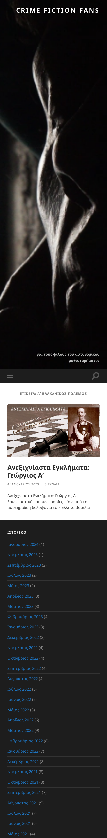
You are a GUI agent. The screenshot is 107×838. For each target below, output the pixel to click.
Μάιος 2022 (18, 710)
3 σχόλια (52, 484)
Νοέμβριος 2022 (22, 647)
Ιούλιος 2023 (19, 575)
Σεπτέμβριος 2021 (24, 792)
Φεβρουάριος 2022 (25, 740)
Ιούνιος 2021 (19, 823)
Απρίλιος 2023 (20, 596)
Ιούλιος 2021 (19, 813)
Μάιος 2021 (18, 834)
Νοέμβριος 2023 (22, 554)
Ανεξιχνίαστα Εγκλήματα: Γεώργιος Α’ (48, 471)
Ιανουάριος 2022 (22, 751)
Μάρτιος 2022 (20, 730)
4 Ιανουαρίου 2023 (23, 484)
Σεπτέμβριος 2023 (24, 565)
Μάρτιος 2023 (20, 606)
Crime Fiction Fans (58, 10)
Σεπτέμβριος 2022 (24, 668)
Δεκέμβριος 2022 (23, 637)
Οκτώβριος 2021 (22, 782)
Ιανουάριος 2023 (22, 627)
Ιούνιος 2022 (19, 699)
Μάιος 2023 (18, 585)
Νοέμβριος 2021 (22, 771)
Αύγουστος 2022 (22, 678)
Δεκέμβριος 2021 (23, 761)
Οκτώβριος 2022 (22, 658)
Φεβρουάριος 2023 (25, 616)
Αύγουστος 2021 (22, 803)
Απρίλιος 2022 (20, 720)
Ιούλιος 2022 (19, 689)
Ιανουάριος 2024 (22, 544)
